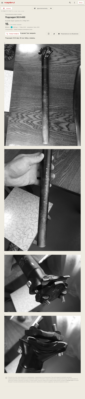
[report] (68, 33)
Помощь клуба (69, 380)
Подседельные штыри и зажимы (13, 14)
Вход (80, 2)
